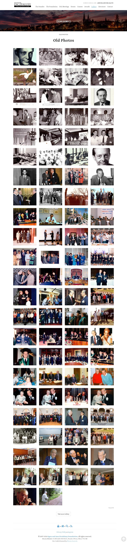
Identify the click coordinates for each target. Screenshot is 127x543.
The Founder (39, 6)
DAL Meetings (64, 6)
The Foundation (52, 6)
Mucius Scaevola (72, 541)
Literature (102, 6)
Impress (70, 532)
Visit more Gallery (63, 514)
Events (73, 6)
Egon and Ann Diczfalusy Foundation (63, 536)
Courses (80, 6)
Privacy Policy (61, 532)
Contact (110, 6)
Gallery (93, 6)
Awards (87, 6)
